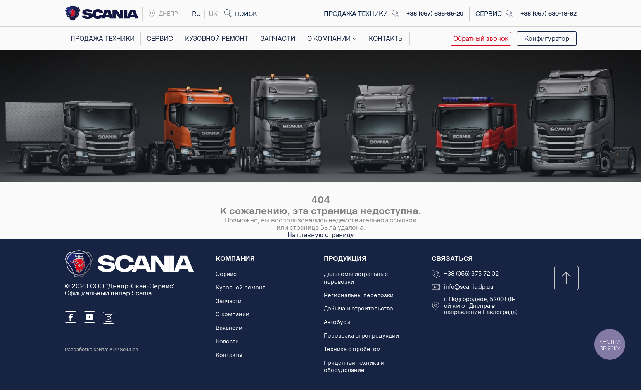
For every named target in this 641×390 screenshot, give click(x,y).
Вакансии (229, 328)
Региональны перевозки (359, 295)
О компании (328, 38)
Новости (227, 341)
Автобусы (337, 322)
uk (213, 13)
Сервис (160, 38)
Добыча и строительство (358, 308)
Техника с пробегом (352, 349)
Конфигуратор (546, 38)
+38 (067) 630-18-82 (548, 13)
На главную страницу (320, 235)
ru (196, 13)
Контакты (385, 38)
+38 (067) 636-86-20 (434, 13)
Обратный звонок (480, 38)
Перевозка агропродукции (361, 336)
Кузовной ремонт (216, 38)
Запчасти (277, 38)
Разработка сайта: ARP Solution (101, 349)
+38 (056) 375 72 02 (471, 274)
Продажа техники (103, 38)
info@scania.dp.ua (468, 287)
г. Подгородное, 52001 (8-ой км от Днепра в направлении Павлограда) (480, 306)
